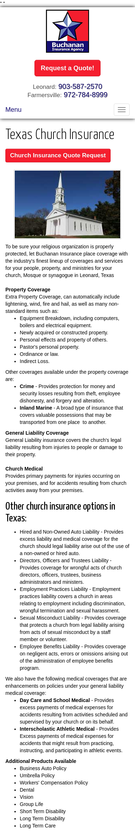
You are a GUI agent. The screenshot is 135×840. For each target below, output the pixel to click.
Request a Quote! (67, 68)
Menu (13, 109)
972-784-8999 (85, 95)
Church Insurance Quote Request (58, 155)
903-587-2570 (80, 86)
